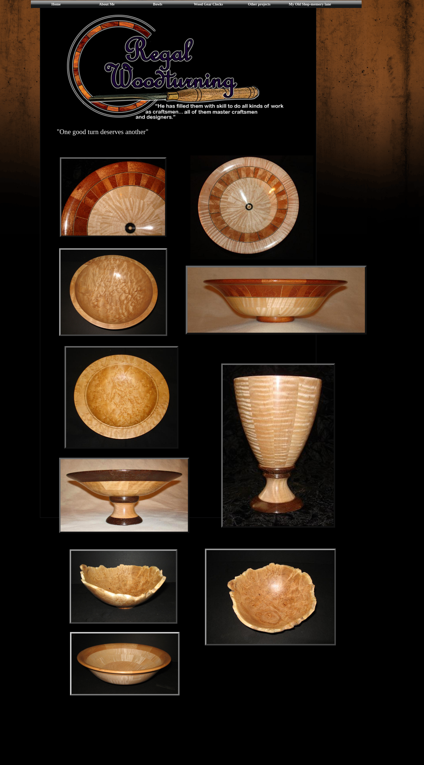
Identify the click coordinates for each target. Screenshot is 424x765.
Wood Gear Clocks (208, 4)
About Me (107, 4)
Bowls (157, 4)
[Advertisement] (194, 744)
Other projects (259, 4)
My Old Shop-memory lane (310, 4)
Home (56, 4)
